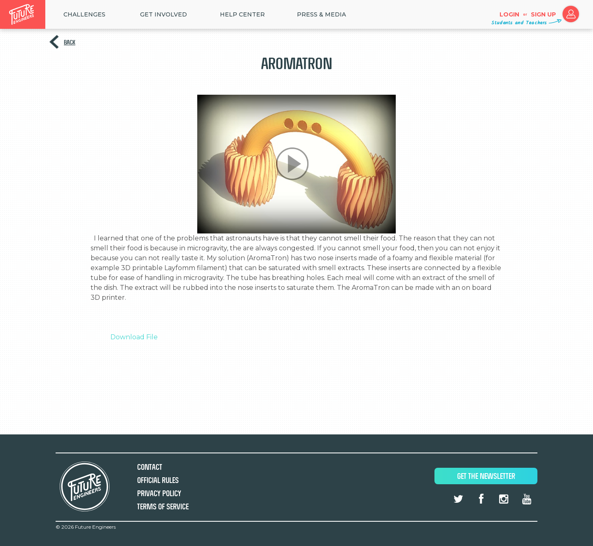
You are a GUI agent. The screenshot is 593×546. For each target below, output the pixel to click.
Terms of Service (163, 506)
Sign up (543, 14)
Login (509, 14)
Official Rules (158, 480)
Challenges (84, 14)
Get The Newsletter (486, 476)
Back (69, 42)
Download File (134, 337)
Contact (149, 467)
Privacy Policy (159, 493)
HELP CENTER (242, 14)
